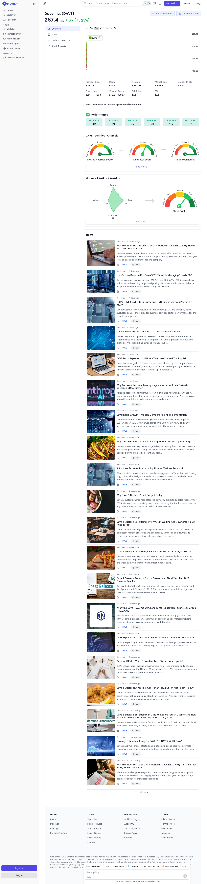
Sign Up (19, 868)
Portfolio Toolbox (13, 57)
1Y (107, 28)
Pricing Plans (172, 3)
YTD (102, 28)
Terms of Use (168, 823)
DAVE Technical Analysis (102, 135)
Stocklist (91, 842)
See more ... (142, 166)
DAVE (124, 265)
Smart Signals (94, 833)
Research (9, 19)
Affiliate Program (132, 819)
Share (136, 264)
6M (96, 28)
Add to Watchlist (162, 13)
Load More (142, 792)
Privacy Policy (168, 819)
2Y (110, 28)
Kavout (53, 819)
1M (87, 28)
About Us (165, 833)
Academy (129, 823)
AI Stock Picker (94, 828)
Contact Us (167, 837)
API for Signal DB (132, 828)
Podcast (128, 837)
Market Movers (94, 823)
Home (8, 10)
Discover (9, 14)
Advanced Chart (189, 13)
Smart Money (94, 837)
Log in (19, 875)
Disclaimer (166, 828)
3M (91, 28)
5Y (115, 28)
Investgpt (55, 828)
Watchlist (92, 819)
